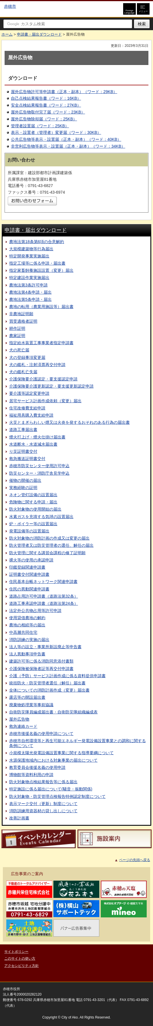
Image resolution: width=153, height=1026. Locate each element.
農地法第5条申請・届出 (30, 299)
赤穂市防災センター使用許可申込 (39, 465)
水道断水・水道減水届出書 (33, 444)
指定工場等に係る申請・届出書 (37, 263)
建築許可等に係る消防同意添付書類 (41, 661)
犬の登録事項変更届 (27, 357)
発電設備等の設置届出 (29, 531)
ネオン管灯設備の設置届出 (33, 494)
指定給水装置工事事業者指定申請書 (41, 342)
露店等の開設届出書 (27, 697)
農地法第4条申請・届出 (30, 292)
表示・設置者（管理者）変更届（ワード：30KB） (56, 132)
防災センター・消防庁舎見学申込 (39, 473)
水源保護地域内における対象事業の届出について (53, 760)
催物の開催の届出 (25, 480)
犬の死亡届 (19, 350)
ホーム (7, 34)
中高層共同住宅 (23, 632)
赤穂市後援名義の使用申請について (41, 733)
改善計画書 (19, 818)
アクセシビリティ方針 (21, 966)
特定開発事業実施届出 (29, 256)
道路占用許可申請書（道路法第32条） (43, 596)
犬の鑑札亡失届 (23, 371)
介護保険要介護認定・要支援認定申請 (43, 379)
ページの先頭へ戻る (134, 860)
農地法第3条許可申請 (28, 285)
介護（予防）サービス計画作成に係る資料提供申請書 (57, 675)
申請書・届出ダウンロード (39, 34)
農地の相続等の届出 (27, 625)
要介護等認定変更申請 (29, 393)
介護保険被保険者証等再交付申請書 (41, 668)
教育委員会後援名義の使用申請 (37, 767)
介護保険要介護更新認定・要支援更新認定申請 (51, 386)
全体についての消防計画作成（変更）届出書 (49, 690)
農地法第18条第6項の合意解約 (36, 241)
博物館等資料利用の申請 (31, 774)
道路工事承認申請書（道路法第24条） (43, 603)
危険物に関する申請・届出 (33, 502)
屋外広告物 (19, 719)
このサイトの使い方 (19, 958)
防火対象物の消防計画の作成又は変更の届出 (49, 538)
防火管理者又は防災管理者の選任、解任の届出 (51, 545)
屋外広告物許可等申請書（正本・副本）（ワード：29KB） (64, 91)
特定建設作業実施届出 (29, 277)
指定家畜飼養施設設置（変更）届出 (41, 270)
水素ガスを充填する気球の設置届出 (41, 516)
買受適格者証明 (23, 321)
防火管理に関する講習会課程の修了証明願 (47, 552)
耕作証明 (17, 328)
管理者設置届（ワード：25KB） (40, 126)
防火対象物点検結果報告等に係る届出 (43, 781)
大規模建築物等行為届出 (31, 249)
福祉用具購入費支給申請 (31, 415)
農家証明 (17, 335)
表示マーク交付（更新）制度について (43, 803)
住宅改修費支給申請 (27, 408)
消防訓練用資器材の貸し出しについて (43, 811)
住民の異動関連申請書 (29, 589)
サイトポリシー (16, 952)
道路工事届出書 (23, 429)
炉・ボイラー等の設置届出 (33, 523)
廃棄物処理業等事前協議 (31, 704)
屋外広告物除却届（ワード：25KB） (44, 119)
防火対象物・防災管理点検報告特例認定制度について (57, 796)
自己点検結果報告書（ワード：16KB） (46, 98)
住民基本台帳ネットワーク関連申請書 (43, 581)
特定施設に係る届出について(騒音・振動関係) (50, 789)
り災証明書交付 (23, 451)
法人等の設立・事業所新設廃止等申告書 (45, 646)
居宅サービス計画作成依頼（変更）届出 (45, 401)
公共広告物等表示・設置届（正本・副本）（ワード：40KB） (66, 139)
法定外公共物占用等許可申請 (35, 610)
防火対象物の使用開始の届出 (35, 509)
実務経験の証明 (23, 487)
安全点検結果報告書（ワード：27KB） (46, 105)
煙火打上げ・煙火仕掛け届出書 (37, 437)
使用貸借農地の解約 (27, 617)
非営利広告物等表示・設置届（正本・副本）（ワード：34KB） (68, 146)
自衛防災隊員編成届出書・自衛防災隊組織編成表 (53, 712)
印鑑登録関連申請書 (27, 567)
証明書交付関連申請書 (29, 574)
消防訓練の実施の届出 (29, 639)
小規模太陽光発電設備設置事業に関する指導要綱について (61, 752)
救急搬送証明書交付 (27, 458)
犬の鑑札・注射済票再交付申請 (37, 364)
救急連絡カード (23, 726)
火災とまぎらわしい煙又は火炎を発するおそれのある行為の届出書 (69, 422)
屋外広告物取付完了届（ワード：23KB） (48, 112)
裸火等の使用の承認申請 (31, 560)
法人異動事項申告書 (27, 654)
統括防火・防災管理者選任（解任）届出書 (47, 683)
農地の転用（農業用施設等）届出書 (41, 306)
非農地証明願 (21, 313)
